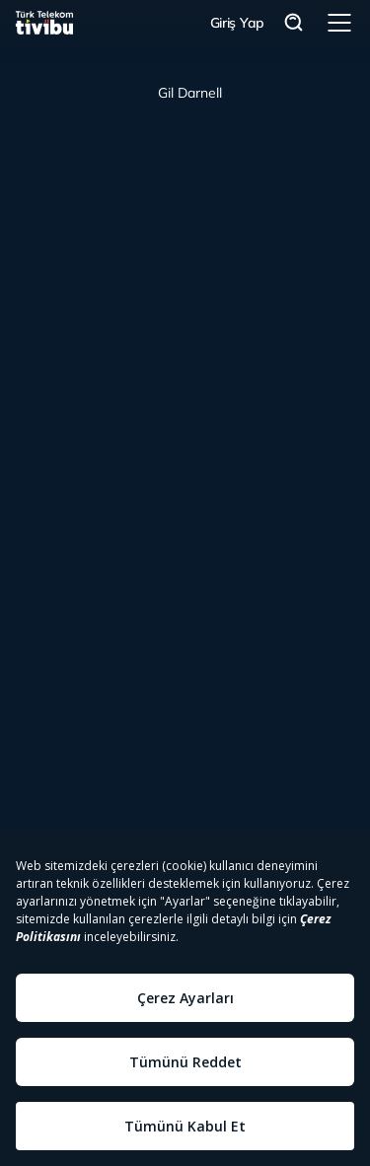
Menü (339, 22)
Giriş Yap (237, 23)
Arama (294, 23)
